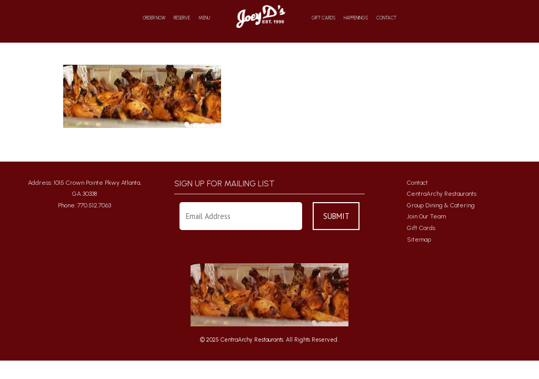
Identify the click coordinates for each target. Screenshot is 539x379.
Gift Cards (323, 18)
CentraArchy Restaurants (441, 193)
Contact (386, 18)
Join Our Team (426, 216)
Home (261, 16)
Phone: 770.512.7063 (84, 205)
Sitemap (419, 239)
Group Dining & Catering (441, 205)
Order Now (154, 18)
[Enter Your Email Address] (240, 216)
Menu (204, 18)
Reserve (182, 18)
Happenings (356, 18)
